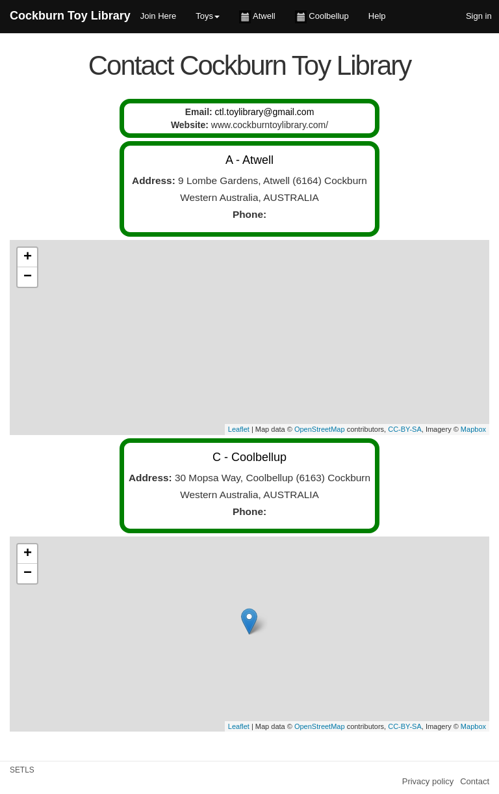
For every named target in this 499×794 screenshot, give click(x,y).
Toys (208, 16)
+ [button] (27, 257)
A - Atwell (249, 159)
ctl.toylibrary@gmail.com (264, 112)
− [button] (27, 277)
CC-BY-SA (405, 429)
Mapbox (473, 429)
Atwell (257, 16)
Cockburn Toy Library (70, 15)
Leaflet (239, 429)
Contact (474, 781)
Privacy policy (428, 781)
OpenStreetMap (319, 429)
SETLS (22, 769)
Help (377, 16)
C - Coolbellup (249, 457)
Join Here (158, 16)
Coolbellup (322, 16)
